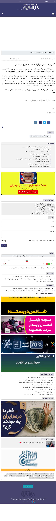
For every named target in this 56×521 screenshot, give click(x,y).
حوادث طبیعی (34, 136)
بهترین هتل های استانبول (47, 476)
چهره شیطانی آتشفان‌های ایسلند (42, 161)
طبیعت (31, 53)
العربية (50, 1)
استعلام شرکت (12, 476)
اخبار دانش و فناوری (40, 53)
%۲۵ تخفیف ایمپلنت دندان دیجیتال (28, 186)
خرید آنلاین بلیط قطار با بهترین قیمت (44, 208)
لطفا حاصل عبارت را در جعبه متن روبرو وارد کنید (42, 241)
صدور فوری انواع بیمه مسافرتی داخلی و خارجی (42, 214)
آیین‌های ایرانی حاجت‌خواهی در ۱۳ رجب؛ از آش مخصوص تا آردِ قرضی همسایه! (35, 380)
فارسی (53, 1)
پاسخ (4, 264)
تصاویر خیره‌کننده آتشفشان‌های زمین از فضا (39, 166)
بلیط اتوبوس (32, 478)
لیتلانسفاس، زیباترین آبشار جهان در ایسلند (39, 154)
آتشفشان (42, 136)
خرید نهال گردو (21, 474)
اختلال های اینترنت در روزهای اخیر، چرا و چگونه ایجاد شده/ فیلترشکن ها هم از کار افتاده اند (33, 277)
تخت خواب (51, 478)
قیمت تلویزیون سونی (11, 474)
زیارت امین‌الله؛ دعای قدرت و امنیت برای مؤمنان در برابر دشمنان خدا (38, 387)
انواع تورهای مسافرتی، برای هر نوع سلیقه (43, 210)
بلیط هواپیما (37, 476)
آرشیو (20, 1)
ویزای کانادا (45, 478)
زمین (48, 136)
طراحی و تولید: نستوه (29, 502)
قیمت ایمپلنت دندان (37, 474)
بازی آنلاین (39, 478)
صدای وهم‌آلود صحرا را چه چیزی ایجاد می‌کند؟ (38, 164)
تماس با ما (30, 1)
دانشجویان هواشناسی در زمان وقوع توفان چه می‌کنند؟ (37, 152)
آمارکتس (6, 476)
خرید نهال (28, 474)
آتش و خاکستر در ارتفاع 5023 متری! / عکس (35, 65)
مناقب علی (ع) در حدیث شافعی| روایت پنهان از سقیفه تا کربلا (39, 390)
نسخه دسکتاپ (28, 486)
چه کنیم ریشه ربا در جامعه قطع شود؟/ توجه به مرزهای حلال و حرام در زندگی (36, 382)
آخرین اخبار (50, 273)
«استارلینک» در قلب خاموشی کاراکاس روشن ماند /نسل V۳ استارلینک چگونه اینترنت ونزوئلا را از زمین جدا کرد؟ (29, 279)
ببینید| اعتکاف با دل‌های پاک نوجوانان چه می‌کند (42, 385)
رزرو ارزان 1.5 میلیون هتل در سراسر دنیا (43, 206)
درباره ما (26, 1)
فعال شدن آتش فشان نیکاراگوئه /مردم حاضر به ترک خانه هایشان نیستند (33, 159)
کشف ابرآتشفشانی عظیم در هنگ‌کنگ (41, 156)
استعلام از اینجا (21, 476)
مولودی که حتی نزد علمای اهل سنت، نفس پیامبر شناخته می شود (38, 394)
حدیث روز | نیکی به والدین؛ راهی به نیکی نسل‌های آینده (40, 377)
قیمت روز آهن (29, 476)
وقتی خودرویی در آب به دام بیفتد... (41, 149)
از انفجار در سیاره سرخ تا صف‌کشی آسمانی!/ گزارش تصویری (36, 147)
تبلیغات (23, 1)
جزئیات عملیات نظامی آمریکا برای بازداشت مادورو (33, 442)
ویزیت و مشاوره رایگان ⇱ (28, 192)
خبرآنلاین (28, 7)
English (46, 1)
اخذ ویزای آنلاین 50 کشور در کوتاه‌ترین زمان (43, 212)
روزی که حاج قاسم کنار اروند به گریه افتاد (44, 392)
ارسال (3, 246)
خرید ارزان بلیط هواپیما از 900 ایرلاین (44, 204)
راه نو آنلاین (46, 474)
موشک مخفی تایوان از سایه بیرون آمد (44, 281)
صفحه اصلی (50, 53)
